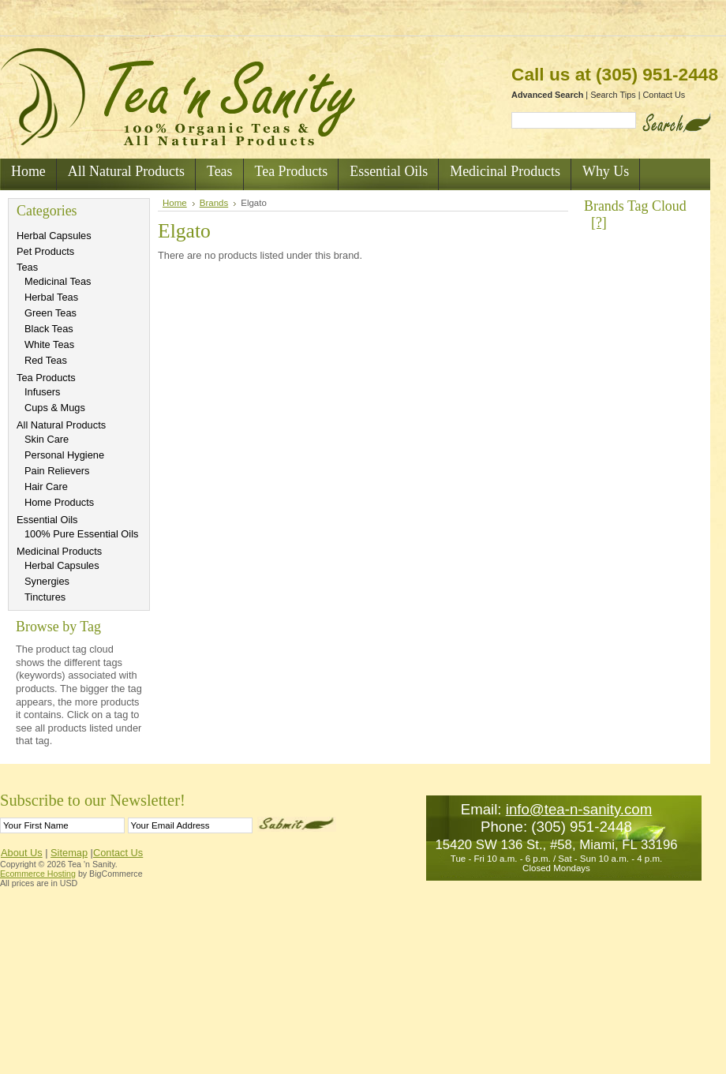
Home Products (59, 502)
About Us (22, 853)
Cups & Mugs (54, 408)
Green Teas (50, 313)
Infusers (42, 392)
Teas (27, 267)
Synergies (46, 581)
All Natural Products (61, 425)
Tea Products (46, 378)
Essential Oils (47, 520)
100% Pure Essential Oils (81, 534)
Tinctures (44, 597)
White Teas (49, 344)
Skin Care (46, 439)
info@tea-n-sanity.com (579, 809)
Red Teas (45, 360)
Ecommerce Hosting (38, 873)
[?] (599, 222)
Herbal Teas (51, 297)
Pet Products (45, 251)
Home (175, 203)
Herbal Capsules (54, 235)
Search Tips (612, 94)
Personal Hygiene (64, 455)
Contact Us (664, 94)
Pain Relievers (57, 471)
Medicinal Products (59, 551)
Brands (214, 203)
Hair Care (46, 486)
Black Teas (48, 329)
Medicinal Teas (57, 281)
